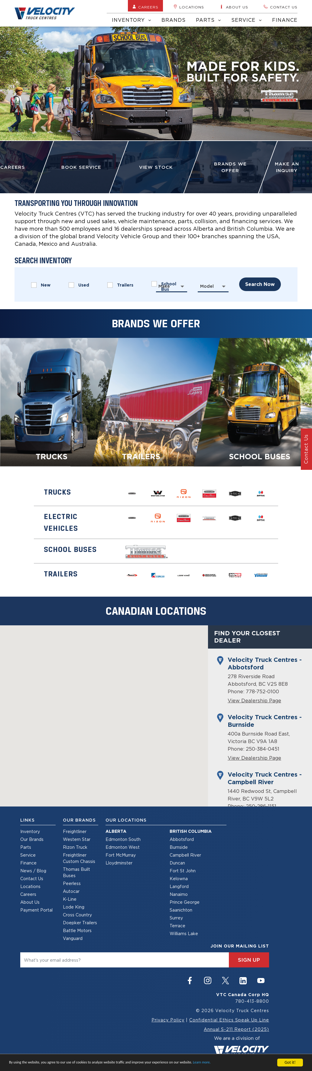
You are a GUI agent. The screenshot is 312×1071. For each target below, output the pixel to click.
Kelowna (179, 878)
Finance (284, 20)
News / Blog (33, 870)
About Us (30, 902)
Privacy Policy (167, 1019)
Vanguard (73, 938)
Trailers (120, 285)
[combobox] (171, 286)
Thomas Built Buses (76, 872)
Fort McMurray (121, 855)
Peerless (72, 883)
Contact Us (31, 878)
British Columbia (191, 831)
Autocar (71, 891)
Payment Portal (36, 909)
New (40, 285)
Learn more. (202, 1062)
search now (260, 284)
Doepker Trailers (80, 922)
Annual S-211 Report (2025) (236, 1029)
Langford (179, 886)
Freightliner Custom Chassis (79, 858)
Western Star (76, 839)
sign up (249, 960)
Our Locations (126, 820)
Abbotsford (182, 839)
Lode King (73, 906)
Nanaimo (179, 894)
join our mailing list (239, 946)
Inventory (131, 20)
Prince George (185, 902)
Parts (208, 20)
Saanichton (181, 909)
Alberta (116, 831)
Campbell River (185, 855)
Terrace (177, 925)
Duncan (177, 862)
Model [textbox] (207, 286)
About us (233, 7)
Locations (189, 7)
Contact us (280, 7)
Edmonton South (123, 839)
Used (79, 285)
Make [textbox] (164, 286)
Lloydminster (119, 862)
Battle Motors (77, 930)
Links (27, 820)
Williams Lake (184, 933)
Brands (173, 20)
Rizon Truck (75, 847)
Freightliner (74, 831)
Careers (145, 7)
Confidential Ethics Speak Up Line (229, 1019)
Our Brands (32, 839)
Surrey (176, 917)
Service (246, 20)
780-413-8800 (252, 1001)
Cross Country (77, 914)
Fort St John (183, 870)
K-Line (69, 899)
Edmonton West (123, 847)
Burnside (179, 847)
